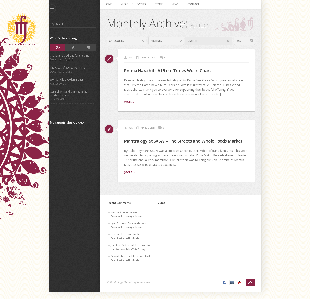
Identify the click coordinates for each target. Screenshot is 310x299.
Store (160, 4)
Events (143, 4)
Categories (118, 41)
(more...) (131, 102)
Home (109, 4)
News (176, 4)
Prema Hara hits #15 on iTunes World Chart (173, 70)
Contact (195, 4)
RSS (240, 41)
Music (126, 4)
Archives (157, 41)
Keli (132, 57)
